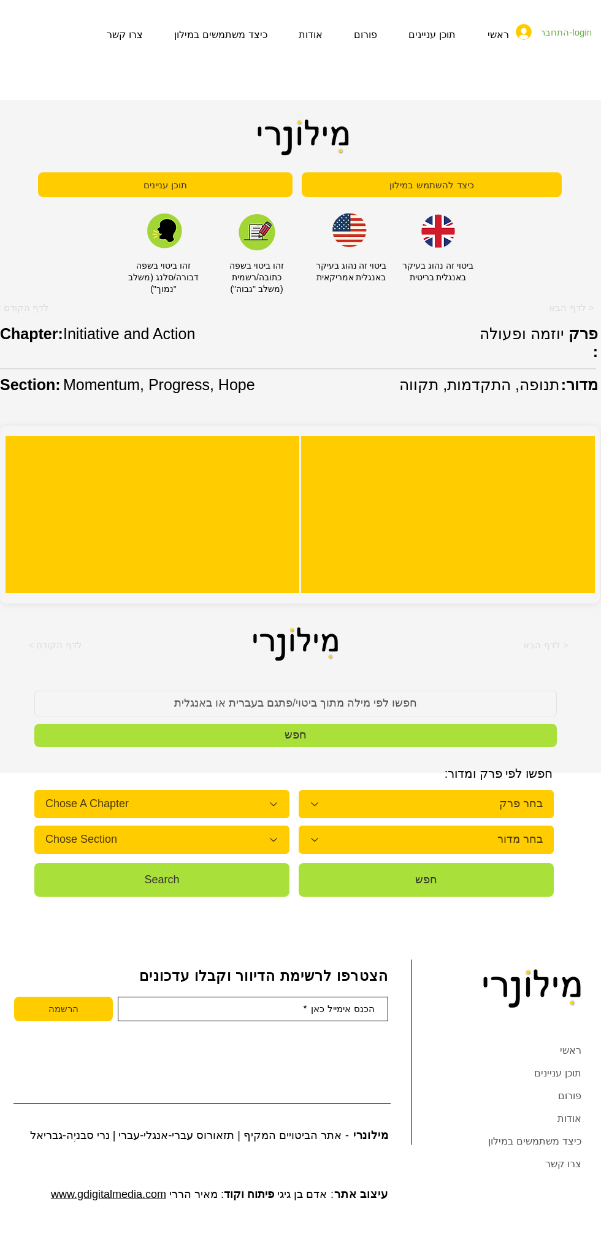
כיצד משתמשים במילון (534, 1141)
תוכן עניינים (557, 1073)
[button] (55, 644)
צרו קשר (563, 1163)
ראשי (570, 1050)
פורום (569, 1095)
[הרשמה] (63, 1009)
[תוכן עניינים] (165, 184)
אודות (569, 1118)
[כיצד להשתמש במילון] (432, 184)
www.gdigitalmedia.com (108, 1194)
